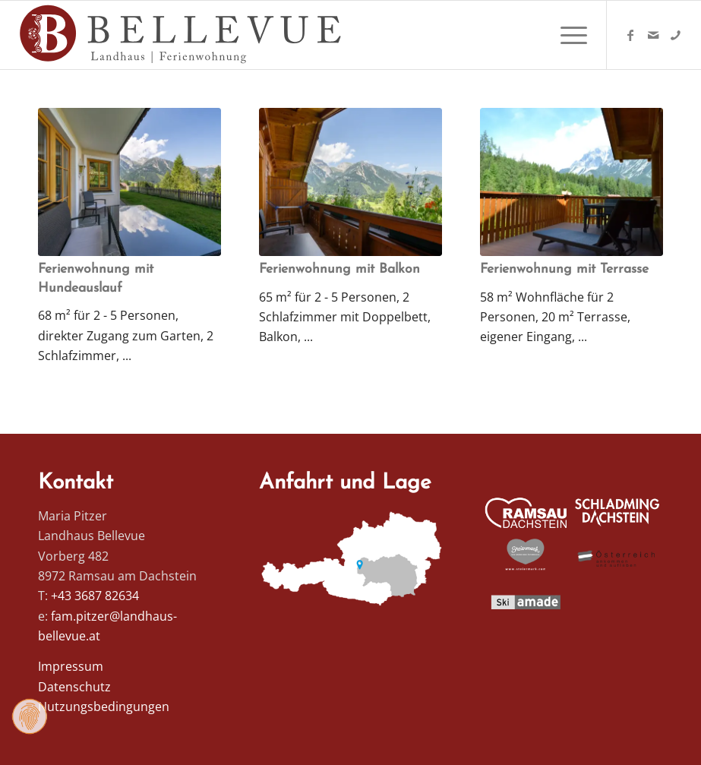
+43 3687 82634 (95, 595)
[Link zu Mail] (653, 35)
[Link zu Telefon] (676, 35)
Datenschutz (74, 686)
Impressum (70, 666)
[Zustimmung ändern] (29, 716)
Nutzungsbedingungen (103, 706)
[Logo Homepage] (182, 35)
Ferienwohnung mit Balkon (339, 269)
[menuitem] (566, 35)
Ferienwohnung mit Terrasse (564, 269)
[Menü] (566, 35)
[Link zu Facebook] (630, 35)
